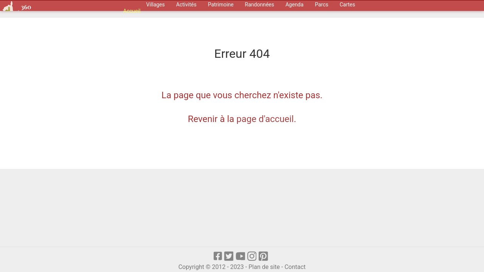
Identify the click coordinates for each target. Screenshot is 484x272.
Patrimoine (221, 5)
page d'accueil (265, 119)
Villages (155, 5)
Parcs (322, 5)
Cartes (347, 5)
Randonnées (259, 5)
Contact (295, 266)
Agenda (294, 5)
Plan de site (264, 266)
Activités (186, 5)
